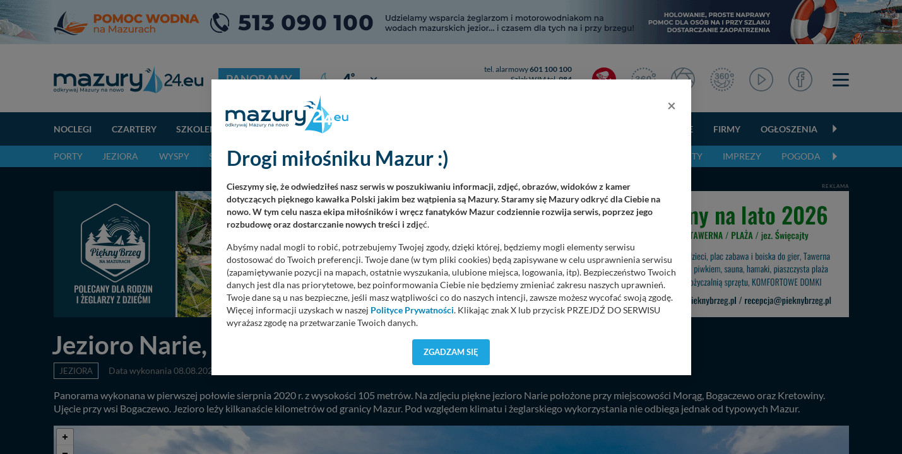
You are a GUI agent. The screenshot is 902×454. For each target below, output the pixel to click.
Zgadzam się (451, 352)
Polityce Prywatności (412, 310)
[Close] (671, 105)
